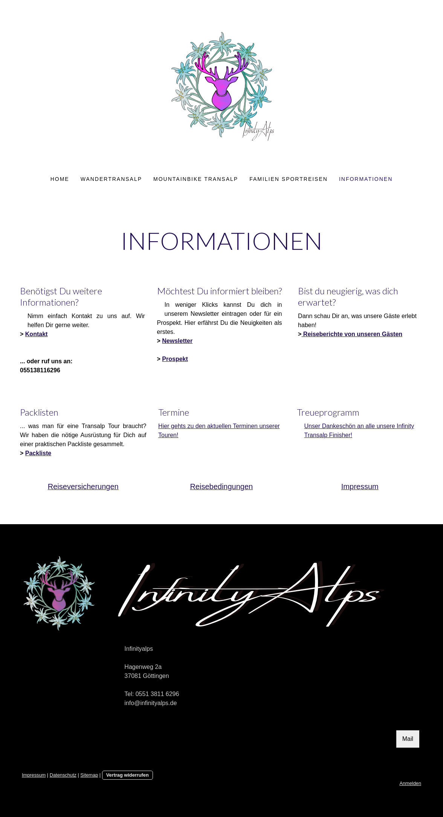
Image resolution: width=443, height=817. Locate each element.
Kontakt (36, 334)
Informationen (366, 179)
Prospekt (175, 359)
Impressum (34, 775)
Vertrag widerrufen (127, 775)
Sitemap (89, 775)
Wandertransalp (111, 179)
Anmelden (410, 783)
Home (59, 179)
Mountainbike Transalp (195, 179)
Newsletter (177, 341)
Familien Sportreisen (288, 179)
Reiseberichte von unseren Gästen (351, 334)
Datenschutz (63, 775)
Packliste (38, 453)
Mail (407, 739)
